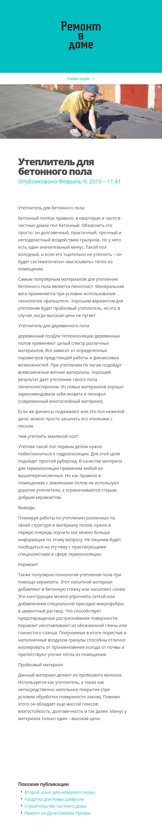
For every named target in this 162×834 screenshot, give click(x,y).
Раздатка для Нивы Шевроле (54, 799)
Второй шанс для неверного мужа (59, 792)
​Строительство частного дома (55, 806)
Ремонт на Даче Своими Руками (57, 813)
